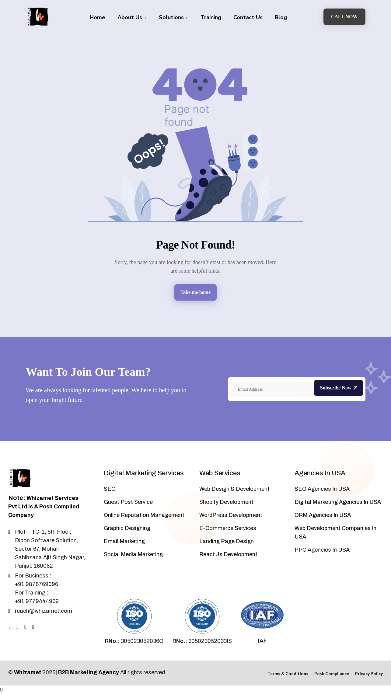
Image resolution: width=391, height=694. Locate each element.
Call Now (344, 16)
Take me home (195, 292)
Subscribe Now (338, 387)
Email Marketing (124, 541)
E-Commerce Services (227, 528)
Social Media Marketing (133, 554)
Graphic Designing (127, 528)
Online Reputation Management (144, 515)
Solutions (173, 17)
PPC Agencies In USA (322, 550)
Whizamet (27, 672)
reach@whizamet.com (43, 611)
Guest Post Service (128, 502)
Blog (281, 17)
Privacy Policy (369, 673)
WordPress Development (230, 515)
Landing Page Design (226, 541)
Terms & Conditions (287, 673)
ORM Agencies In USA (323, 515)
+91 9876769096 (36, 584)
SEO (110, 489)
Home (97, 17)
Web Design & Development (234, 489)
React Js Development (228, 554)
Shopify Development (226, 502)
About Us (132, 17)
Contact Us (248, 17)
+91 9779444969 (37, 601)
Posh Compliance (331, 673)
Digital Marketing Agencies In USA (338, 502)
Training (211, 17)
